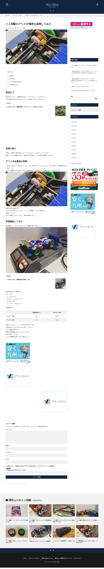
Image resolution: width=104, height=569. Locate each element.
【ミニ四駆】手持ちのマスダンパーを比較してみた (87, 521)
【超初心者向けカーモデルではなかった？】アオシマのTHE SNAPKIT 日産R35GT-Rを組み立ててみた (84, 73)
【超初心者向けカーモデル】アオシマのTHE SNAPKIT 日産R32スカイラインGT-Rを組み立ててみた (84, 80)
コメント (9, 429)
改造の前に (11, 79)
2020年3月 (74, 156)
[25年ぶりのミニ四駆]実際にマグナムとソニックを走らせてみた (28, 107)
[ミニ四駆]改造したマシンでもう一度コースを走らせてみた (87, 542)
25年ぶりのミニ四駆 (17, 15)
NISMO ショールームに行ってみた (80, 86)
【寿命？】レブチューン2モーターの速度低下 (40, 542)
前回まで (10, 76)
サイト (7, 459)
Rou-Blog (57, 563)
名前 (7, 445)
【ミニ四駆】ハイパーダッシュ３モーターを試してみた (84, 66)
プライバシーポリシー (32, 559)
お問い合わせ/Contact (46, 559)
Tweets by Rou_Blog (76, 166)
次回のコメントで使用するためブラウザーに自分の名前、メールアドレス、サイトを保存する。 (31, 466)
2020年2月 (74, 160)
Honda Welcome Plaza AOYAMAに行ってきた (83, 90)
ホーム (22, 559)
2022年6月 (74, 135)
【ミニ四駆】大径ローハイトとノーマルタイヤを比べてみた (17, 542)
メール (8, 452)
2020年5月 (74, 147)
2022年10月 (74, 126)
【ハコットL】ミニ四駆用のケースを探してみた (63, 542)
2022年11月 (74, 122)
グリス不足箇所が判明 (14, 82)
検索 (72, 96)
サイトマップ (80, 559)
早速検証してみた (13, 85)
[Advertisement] (36, 130)
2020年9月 (74, 139)
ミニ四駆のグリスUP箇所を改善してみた (33, 15)
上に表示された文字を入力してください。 (16, 470)
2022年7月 (74, 130)
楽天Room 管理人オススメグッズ (65, 559)
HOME (8, 15)
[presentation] (16, 481)
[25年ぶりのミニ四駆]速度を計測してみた (21, 279)
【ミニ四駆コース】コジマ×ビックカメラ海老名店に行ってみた (63, 521)
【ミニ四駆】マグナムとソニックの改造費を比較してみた (40, 521)
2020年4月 (74, 151)
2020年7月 (74, 143)
